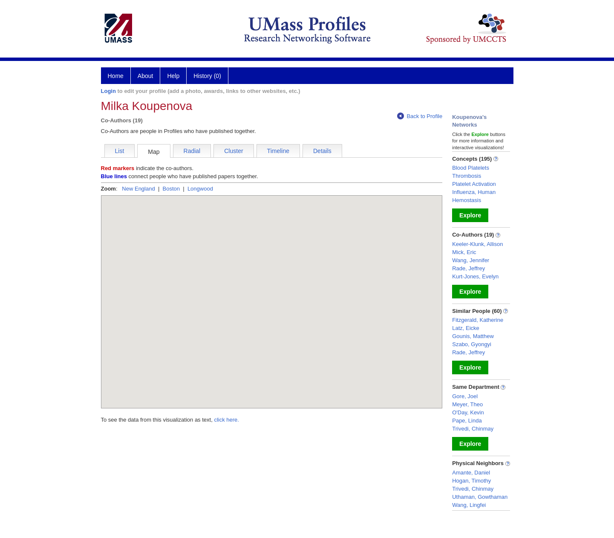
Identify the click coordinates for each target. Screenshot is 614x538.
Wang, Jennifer (470, 260)
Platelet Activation (474, 184)
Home (116, 75)
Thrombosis (466, 176)
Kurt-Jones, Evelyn (475, 276)
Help (173, 75)
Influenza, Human (474, 192)
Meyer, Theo (467, 404)
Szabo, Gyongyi (471, 344)
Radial (192, 151)
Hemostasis (466, 200)
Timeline (278, 151)
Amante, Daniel (471, 472)
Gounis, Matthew (473, 336)
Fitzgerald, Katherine (477, 320)
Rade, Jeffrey (468, 268)
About (145, 75)
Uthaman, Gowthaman (479, 497)
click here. (226, 420)
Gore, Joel (465, 396)
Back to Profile (419, 116)
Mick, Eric (464, 252)
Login (108, 91)
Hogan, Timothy (471, 480)
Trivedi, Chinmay (472, 428)
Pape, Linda (466, 420)
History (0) (207, 75)
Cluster (233, 151)
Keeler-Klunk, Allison (477, 244)
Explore (470, 215)
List (119, 151)
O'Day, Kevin (468, 412)
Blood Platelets (470, 168)
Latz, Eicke (465, 328)
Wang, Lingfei (469, 505)
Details (322, 151)
